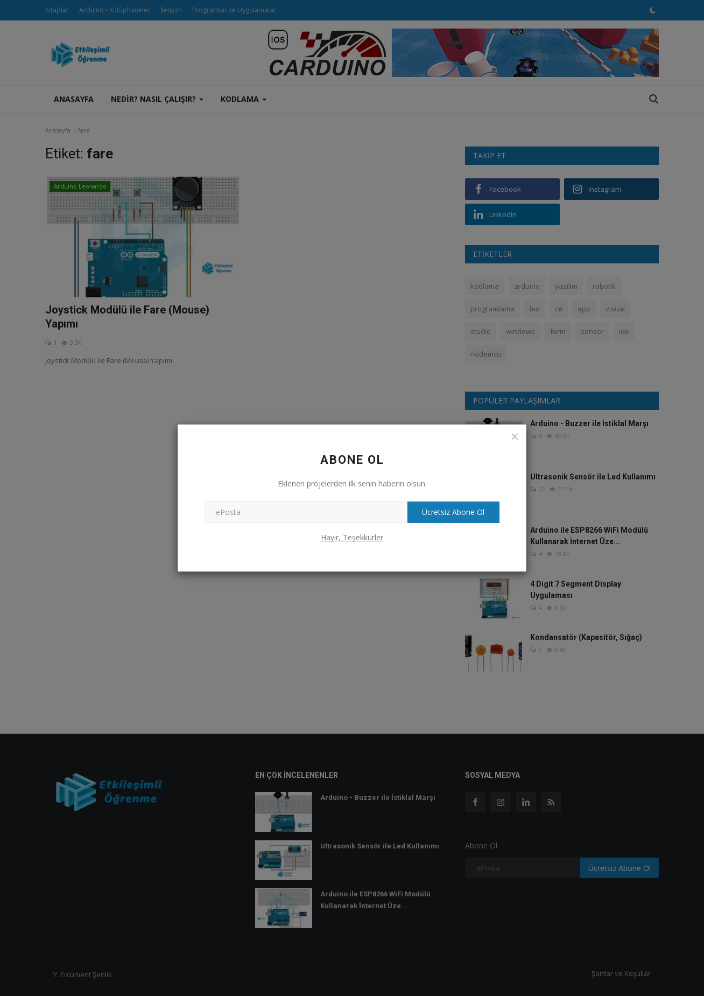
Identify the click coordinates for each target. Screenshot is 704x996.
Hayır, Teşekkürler (352, 537)
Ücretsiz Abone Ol (452, 512)
